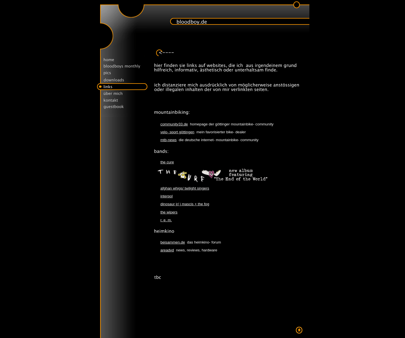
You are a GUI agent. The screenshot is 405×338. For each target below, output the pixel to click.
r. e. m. (166, 220)
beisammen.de (172, 242)
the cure (167, 162)
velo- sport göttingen (177, 132)
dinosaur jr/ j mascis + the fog (184, 204)
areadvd (167, 250)
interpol (166, 196)
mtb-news (168, 140)
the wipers (168, 212)
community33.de (174, 124)
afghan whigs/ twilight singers (184, 188)
